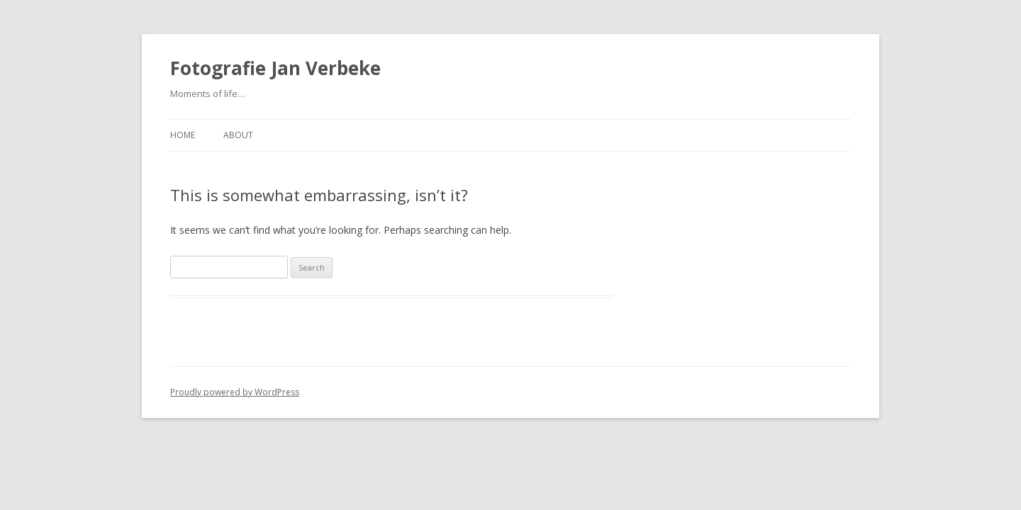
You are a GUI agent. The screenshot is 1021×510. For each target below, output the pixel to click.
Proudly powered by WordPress (234, 392)
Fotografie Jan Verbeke (275, 68)
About (238, 135)
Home (182, 135)
